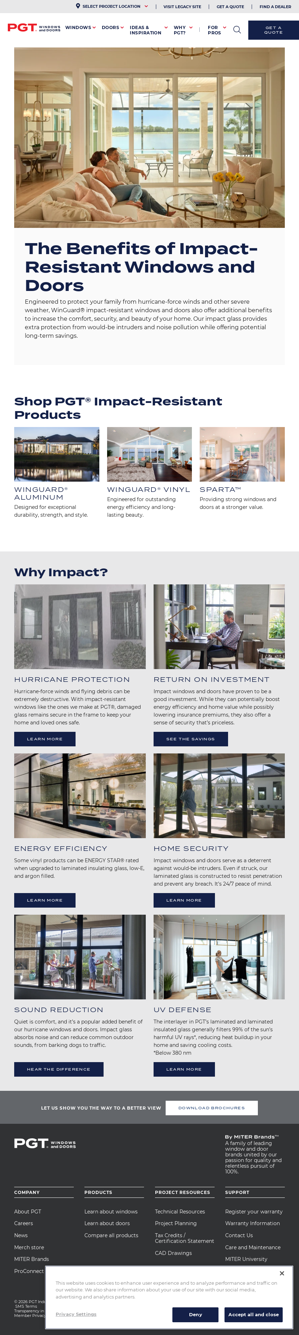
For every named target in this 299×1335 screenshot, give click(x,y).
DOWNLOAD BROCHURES (211, 1108)
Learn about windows (111, 1212)
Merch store (29, 1247)
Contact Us (239, 1235)
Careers (23, 1223)
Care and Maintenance (253, 1247)
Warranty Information (252, 1223)
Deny (195, 1314)
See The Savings (190, 739)
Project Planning (176, 1223)
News (21, 1235)
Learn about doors (107, 1223)
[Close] (282, 1273)
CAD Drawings (173, 1253)
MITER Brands (31, 1259)
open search (237, 30)
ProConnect (29, 1271)
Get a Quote (273, 30)
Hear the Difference (59, 1069)
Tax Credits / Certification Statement (184, 1238)
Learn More (45, 739)
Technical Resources (180, 1212)
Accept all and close (253, 1314)
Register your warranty (254, 1212)
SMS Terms (26, 1306)
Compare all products (111, 1235)
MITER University (246, 1259)
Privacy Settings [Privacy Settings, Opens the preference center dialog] (76, 1314)
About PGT (27, 1212)
